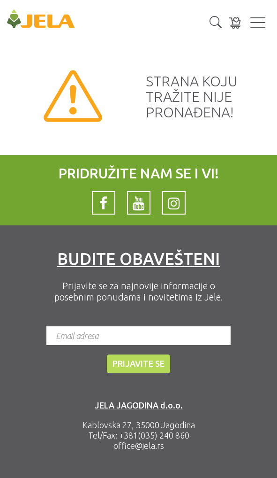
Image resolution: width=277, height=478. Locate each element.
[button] (216, 21)
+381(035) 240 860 (154, 435)
